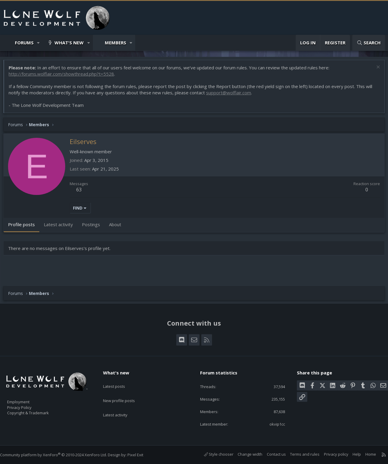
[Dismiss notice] (374, 71)
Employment (26, 398)
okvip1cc (273, 423)
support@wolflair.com (231, 96)
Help (351, 454)
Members (115, 43)
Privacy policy (330, 454)
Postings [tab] (94, 227)
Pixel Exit (141, 454)
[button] (38, 43)
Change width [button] (244, 454)
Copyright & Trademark (37, 411)
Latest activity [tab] (61, 227)
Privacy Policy (27, 404)
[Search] (368, 43)
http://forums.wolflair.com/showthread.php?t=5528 (64, 77)
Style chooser (212, 454)
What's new (69, 43)
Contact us (270, 454)
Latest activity (120, 403)
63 (82, 192)
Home (364, 454)
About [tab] (118, 227)
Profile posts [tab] (24, 227)
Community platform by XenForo (59, 454)
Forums (24, 43)
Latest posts (119, 380)
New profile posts (124, 391)
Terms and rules (299, 454)
